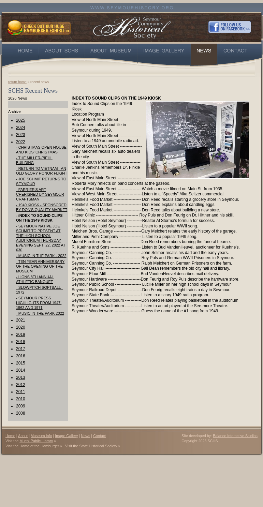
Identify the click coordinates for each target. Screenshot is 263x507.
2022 (20, 141)
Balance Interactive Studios (235, 436)
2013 (20, 377)
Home (10, 436)
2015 (20, 363)
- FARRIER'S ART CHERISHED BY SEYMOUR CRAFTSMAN (40, 194)
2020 (20, 327)
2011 (20, 391)
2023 (20, 134)
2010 (20, 399)
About (23, 436)
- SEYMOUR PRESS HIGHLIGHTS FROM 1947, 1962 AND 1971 (38, 303)
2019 (20, 334)
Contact (99, 436)
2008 (20, 413)
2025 (20, 120)
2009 (20, 406)
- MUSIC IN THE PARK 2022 (40, 313)
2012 (20, 384)
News (85, 436)
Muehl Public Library (36, 441)
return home (17, 82)
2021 (20, 320)
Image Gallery (66, 436)
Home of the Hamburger (39, 446)
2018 (20, 341)
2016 (20, 356)
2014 (20, 370)
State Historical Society (98, 446)
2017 (20, 348)
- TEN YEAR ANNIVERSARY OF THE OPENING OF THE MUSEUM (40, 266)
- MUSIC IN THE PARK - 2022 (41, 256)
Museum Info (41, 436)
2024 (20, 127)
